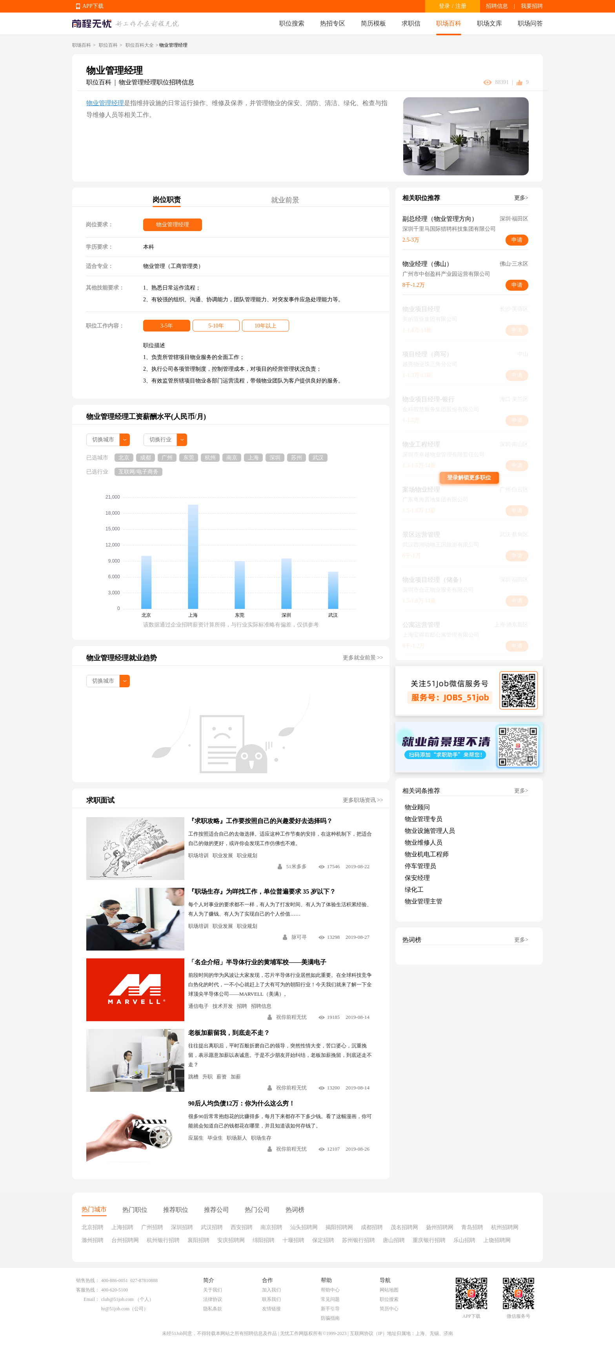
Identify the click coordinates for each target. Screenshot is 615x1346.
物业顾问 (417, 807)
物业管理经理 (105, 103)
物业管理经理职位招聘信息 (156, 82)
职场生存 (261, 1138)
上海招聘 (122, 1227)
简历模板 (373, 23)
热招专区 (332, 23)
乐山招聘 (464, 1240)
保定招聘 (323, 1240)
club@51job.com (117, 1299)
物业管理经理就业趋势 (121, 658)
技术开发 (223, 1006)
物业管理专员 (423, 819)
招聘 (242, 1006)
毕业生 (215, 1138)
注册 (460, 6)
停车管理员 (420, 866)
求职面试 (100, 800)
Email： (92, 1299)
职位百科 (108, 45)
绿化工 (414, 889)
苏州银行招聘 (358, 1240)
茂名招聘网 (404, 1227)
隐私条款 (212, 1308)
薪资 (222, 1077)
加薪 (236, 1077)
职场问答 (530, 23)
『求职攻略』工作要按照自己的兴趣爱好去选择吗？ (260, 821)
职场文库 (489, 23)
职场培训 (198, 855)
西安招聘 (242, 1227)
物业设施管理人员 (430, 830)
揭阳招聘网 (339, 1227)
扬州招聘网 (439, 1227)
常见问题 (330, 1299)
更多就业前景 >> (363, 658)
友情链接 (271, 1308)
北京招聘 (93, 1227)
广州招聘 (152, 1227)
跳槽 (193, 1077)
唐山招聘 (394, 1240)
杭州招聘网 (505, 1227)
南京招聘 (271, 1227)
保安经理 (417, 877)
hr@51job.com (115, 1308)
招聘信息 (497, 6)
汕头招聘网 (304, 1227)
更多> (521, 198)
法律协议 (212, 1299)
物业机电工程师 (427, 854)
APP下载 (93, 6)
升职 (207, 1077)
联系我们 (271, 1299)
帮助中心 (330, 1290)
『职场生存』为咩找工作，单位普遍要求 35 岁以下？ (262, 891)
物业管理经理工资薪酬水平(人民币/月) (146, 417)
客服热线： (88, 1290)
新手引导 (330, 1308)
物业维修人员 (423, 842)
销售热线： (88, 1280)
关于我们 (212, 1290)
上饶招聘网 (497, 1240)
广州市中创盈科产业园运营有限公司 (446, 274)
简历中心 (389, 1308)
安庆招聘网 (231, 1240)
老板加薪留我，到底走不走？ (229, 1032)
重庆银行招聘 (429, 1240)
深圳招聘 (182, 1227)
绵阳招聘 (264, 1240)
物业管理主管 (423, 901)
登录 (444, 6)
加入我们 (271, 1290)
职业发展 (223, 855)
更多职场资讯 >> (363, 800)
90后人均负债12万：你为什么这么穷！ (241, 1103)
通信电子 (198, 1006)
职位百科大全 (140, 45)
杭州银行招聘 (163, 1240)
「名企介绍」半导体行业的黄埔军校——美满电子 (257, 962)
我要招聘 (532, 6)
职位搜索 (291, 23)
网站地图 (389, 1290)
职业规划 (247, 855)
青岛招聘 (472, 1227)
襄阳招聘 (198, 1240)
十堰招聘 (293, 1240)
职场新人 (237, 1138)
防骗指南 (330, 1318)
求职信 (411, 23)
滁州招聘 (93, 1240)
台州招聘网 (125, 1240)
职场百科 (448, 23)
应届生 (196, 1138)
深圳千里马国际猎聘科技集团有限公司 (449, 229)
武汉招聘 (212, 1227)
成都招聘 (372, 1227)
